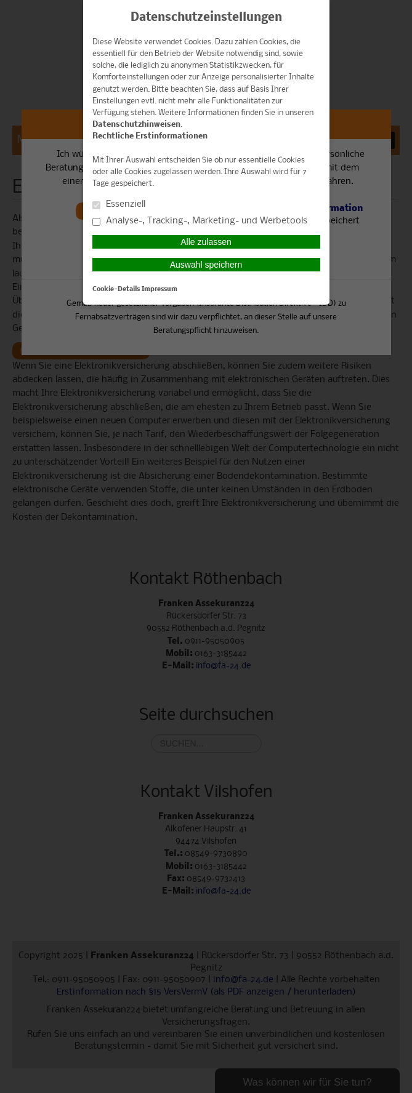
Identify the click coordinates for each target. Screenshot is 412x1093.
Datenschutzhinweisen (136, 125)
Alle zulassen (206, 242)
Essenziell (118, 204)
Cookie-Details (116, 289)
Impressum (159, 289)
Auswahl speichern (206, 265)
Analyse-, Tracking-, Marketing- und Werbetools (199, 221)
